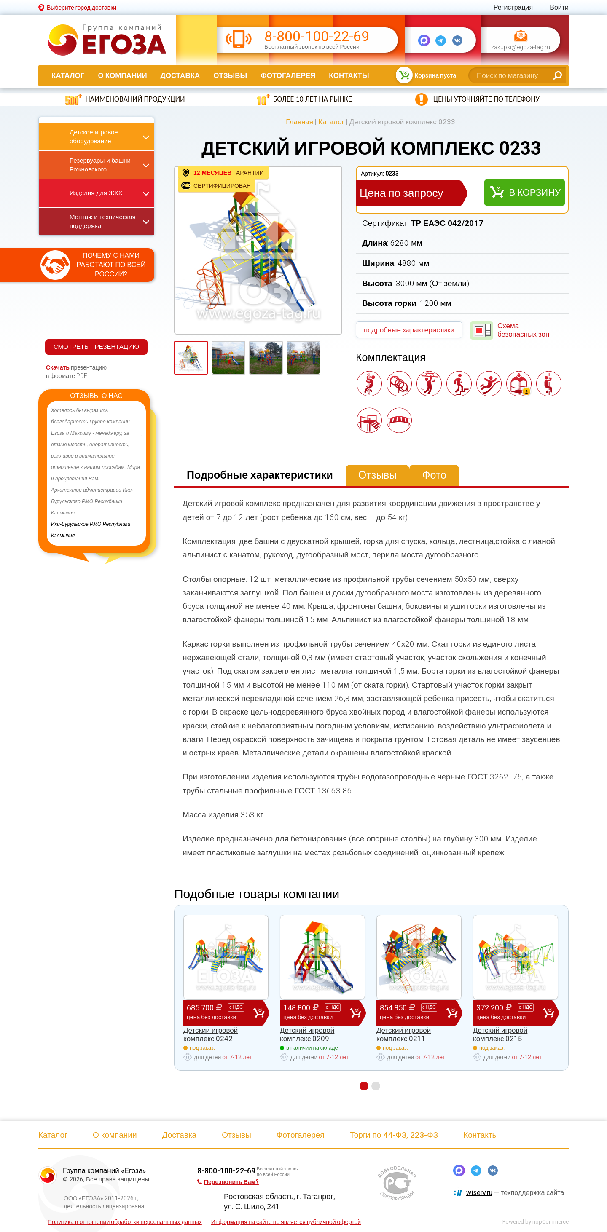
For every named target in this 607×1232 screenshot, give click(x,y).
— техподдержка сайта (515, 1193)
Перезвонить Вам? (228, 1181)
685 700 (220, 1012)
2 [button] (375, 1086)
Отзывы (230, 75)
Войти (559, 7)
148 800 (316, 1012)
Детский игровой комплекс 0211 (403, 1034)
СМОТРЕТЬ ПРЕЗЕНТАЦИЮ (96, 347)
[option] (96, 473)
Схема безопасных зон (523, 329)
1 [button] (364, 1086)
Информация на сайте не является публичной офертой (286, 1222)
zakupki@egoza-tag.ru (520, 47)
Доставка (180, 75)
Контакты (349, 75)
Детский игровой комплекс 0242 (210, 1034)
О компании (122, 75)
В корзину (535, 192)
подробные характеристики (409, 330)
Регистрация (513, 7)
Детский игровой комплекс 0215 (500, 1034)
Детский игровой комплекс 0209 (307, 1034)
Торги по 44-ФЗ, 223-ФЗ (394, 1135)
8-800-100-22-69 (316, 36)
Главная (299, 122)
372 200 (509, 1012)
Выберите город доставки (81, 7)
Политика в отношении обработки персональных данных (125, 1222)
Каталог (67, 75)
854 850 (413, 1012)
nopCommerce (550, 1222)
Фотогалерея (288, 75)
